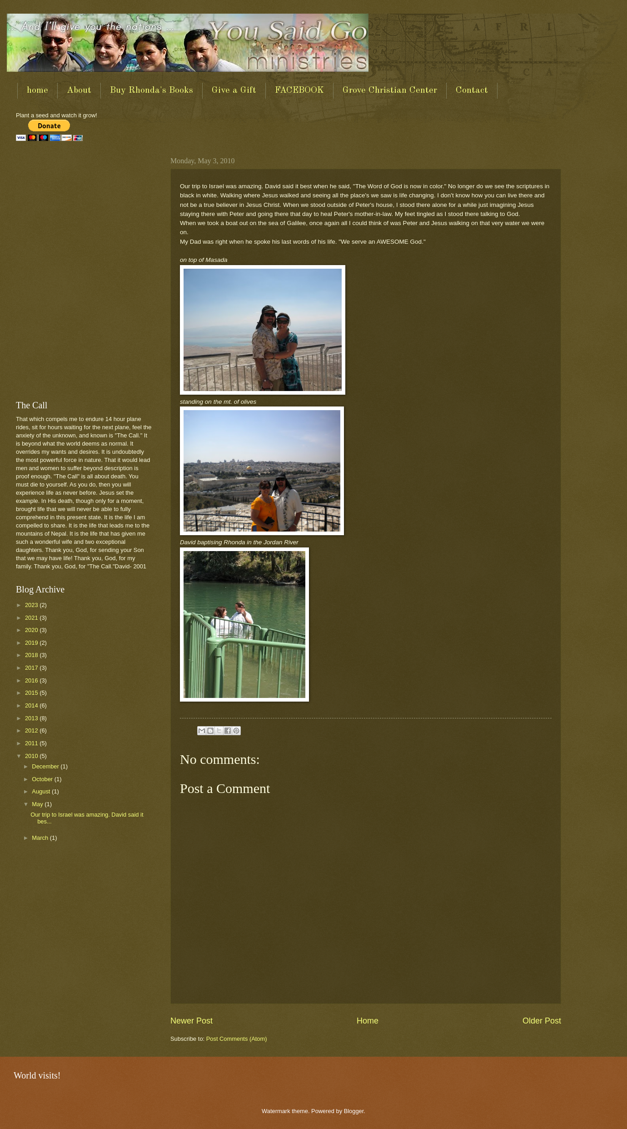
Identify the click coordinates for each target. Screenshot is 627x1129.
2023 (32, 605)
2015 (32, 692)
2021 (32, 617)
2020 (32, 630)
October (43, 779)
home (37, 90)
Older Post (541, 1020)
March (41, 837)
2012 (32, 730)
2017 (32, 667)
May (38, 804)
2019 (32, 642)
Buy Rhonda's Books (151, 90)
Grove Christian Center (390, 90)
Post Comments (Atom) (236, 1038)
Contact (472, 90)
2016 (32, 680)
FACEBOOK (299, 90)
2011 (32, 743)
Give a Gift (234, 90)
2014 (32, 705)
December (46, 766)
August (42, 791)
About (79, 90)
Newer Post (191, 1020)
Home (367, 1020)
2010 (32, 756)
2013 (32, 718)
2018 (32, 655)
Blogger (354, 1111)
